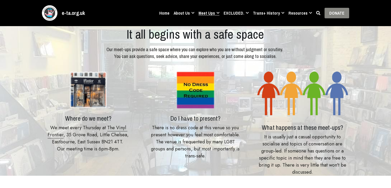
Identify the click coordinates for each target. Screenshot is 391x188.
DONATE (336, 13)
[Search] (318, 13)
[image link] (50, 12)
